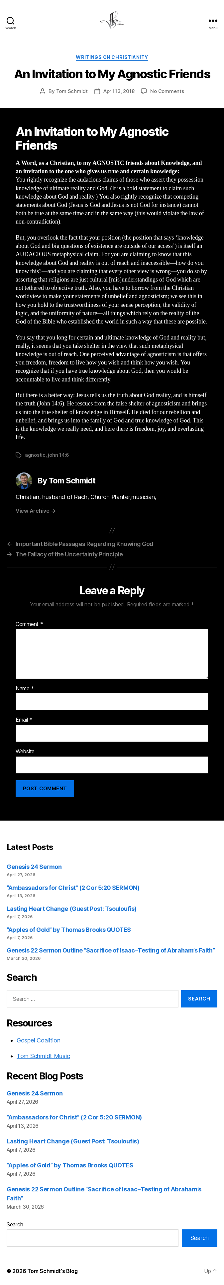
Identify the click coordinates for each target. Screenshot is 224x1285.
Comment (29, 624)
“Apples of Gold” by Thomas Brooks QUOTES (69, 929)
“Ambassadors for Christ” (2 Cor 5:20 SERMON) (73, 887)
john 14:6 (58, 455)
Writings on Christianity (112, 57)
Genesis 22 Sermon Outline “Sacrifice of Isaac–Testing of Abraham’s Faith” (111, 950)
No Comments (167, 91)
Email (24, 720)
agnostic (35, 455)
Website (25, 752)
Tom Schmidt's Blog (52, 1271)
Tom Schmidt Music (43, 1055)
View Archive (36, 510)
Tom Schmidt (72, 91)
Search (15, 1224)
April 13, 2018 (118, 91)
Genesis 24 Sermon (34, 866)
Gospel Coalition (38, 1040)
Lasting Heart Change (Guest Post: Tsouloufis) (72, 908)
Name (25, 689)
